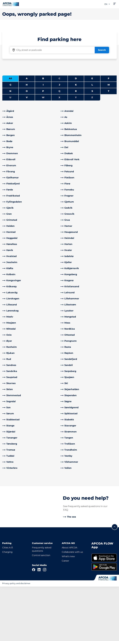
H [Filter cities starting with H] (27, 131)
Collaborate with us (72, 606)
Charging (7, 606)
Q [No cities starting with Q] (59, 137)
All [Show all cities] (10, 124)
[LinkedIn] (39, 624)
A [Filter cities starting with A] (27, 124)
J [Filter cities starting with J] (59, 131)
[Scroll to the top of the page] (115, 581)
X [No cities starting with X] (59, 143)
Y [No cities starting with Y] (76, 143)
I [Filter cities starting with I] (43, 131)
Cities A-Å (7, 602)
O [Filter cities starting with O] (27, 137)
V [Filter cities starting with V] (27, 143)
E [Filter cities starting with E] (92, 124)
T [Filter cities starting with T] (108, 137)
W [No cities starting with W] (43, 143)
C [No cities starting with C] (59, 124)
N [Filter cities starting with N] (10, 137)
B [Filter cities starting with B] (43, 124)
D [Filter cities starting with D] (76, 124)
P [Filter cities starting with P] (43, 137)
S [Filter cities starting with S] (92, 137)
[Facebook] (33, 624)
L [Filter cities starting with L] (92, 131)
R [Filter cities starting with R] (76, 137)
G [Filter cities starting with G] (10, 131)
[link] (30, 157)
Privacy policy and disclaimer (16, 638)
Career (65, 615)
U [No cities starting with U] (10, 143)
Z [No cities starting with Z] (92, 143)
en (107, 4)
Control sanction (41, 609)
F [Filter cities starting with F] (108, 124)
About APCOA (69, 602)
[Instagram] (44, 624)
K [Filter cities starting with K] (76, 131)
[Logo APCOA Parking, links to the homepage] (11, 4)
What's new (68, 611)
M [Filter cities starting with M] (109, 131)
